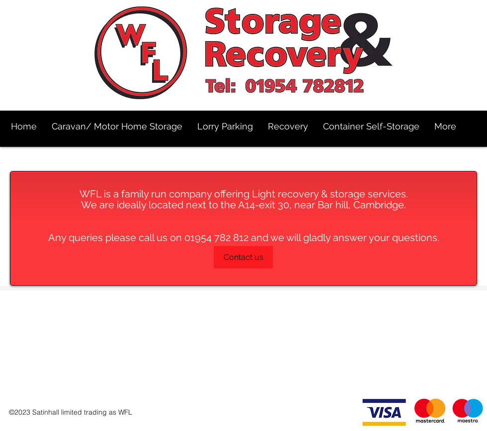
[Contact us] (243, 257)
